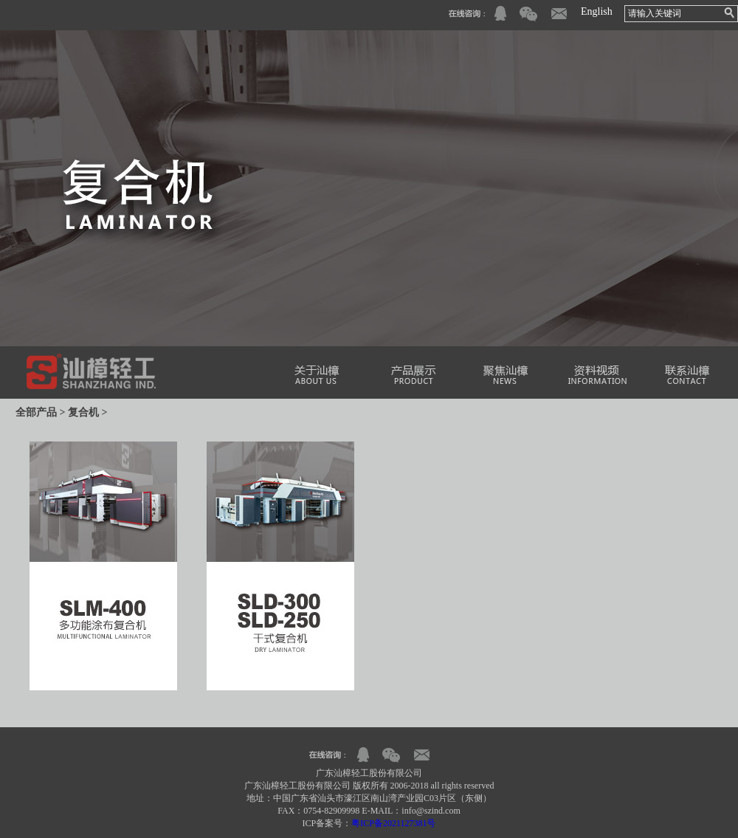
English (597, 11)
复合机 (83, 412)
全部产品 (36, 412)
